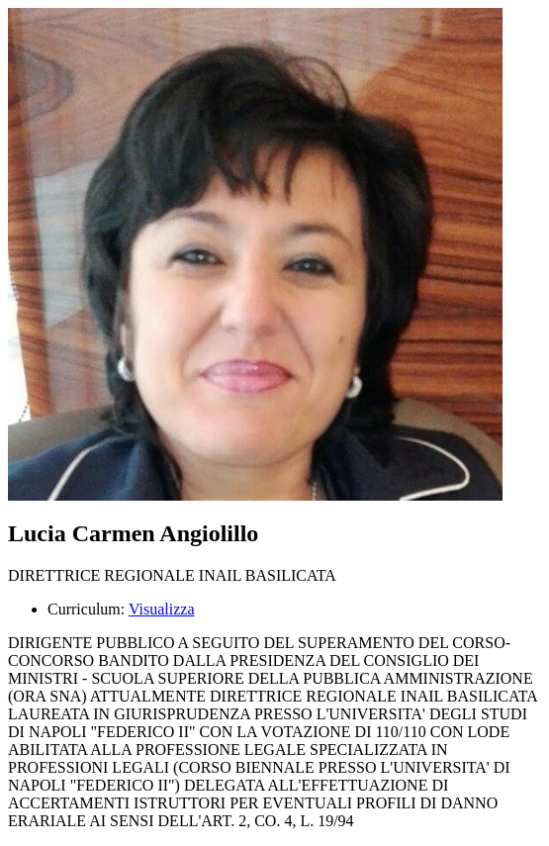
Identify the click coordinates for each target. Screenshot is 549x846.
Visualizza (162, 609)
